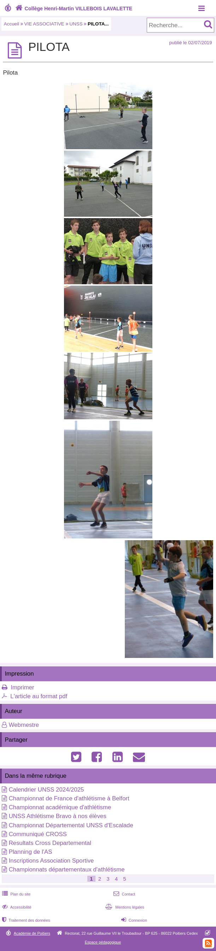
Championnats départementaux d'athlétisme (67, 869)
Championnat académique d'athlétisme (60, 807)
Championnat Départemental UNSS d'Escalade (71, 825)
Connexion (133, 920)
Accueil (11, 24)
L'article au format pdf (38, 696)
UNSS (75, 24)
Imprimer (22, 687)
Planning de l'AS (30, 851)
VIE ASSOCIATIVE (44, 24)
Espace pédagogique (103, 942)
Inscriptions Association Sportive (51, 860)
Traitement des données (25, 920)
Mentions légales (124, 907)
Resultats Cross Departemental (50, 843)
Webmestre (24, 725)
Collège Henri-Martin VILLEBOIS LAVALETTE (73, 8)
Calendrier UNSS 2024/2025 (46, 789)
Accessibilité (16, 907)
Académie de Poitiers (32, 933)
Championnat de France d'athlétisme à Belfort (69, 798)
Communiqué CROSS (38, 834)
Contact (123, 894)
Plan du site (15, 894)
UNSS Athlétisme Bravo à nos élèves (57, 816)
